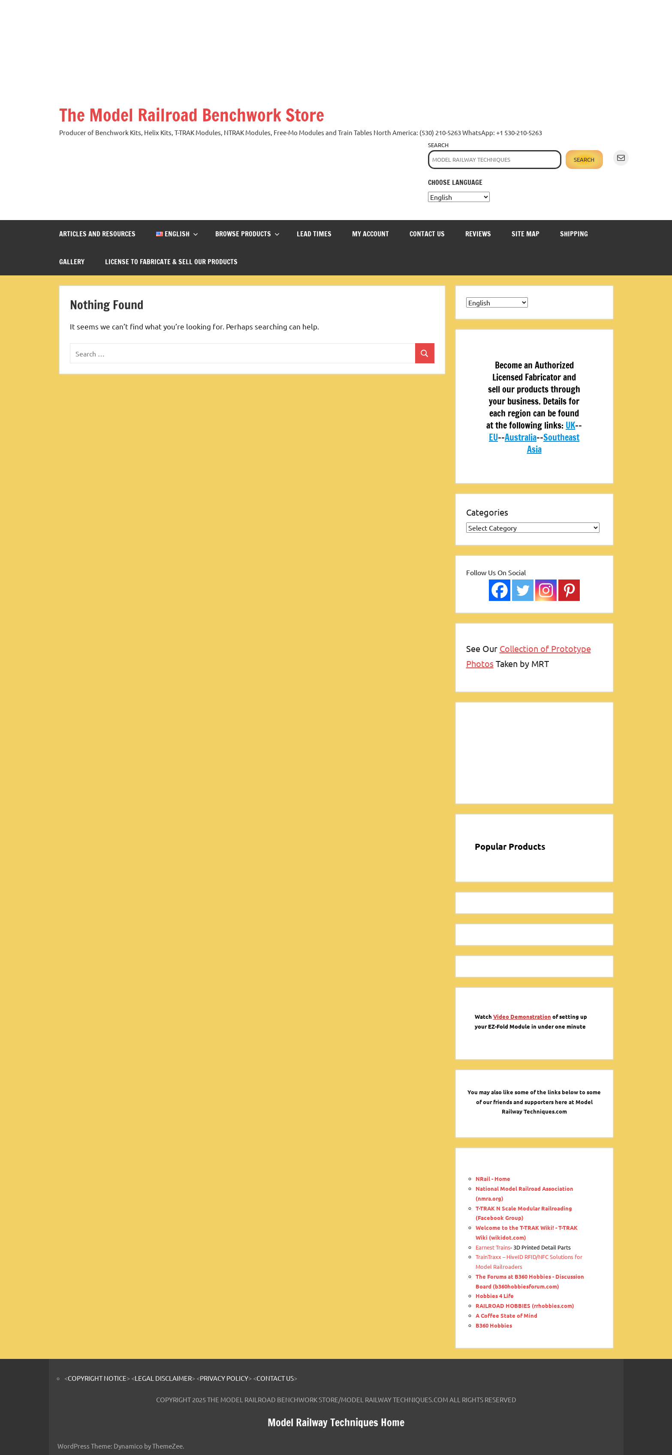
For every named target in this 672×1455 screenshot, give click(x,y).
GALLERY (71, 261)
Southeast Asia (553, 443)
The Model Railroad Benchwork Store (191, 115)
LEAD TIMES (314, 233)
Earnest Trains (493, 1247)
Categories (487, 512)
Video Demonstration (522, 1016)
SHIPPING (574, 233)
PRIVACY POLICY (224, 1378)
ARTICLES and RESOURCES (97, 233)
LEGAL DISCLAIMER (163, 1378)
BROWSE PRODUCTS (247, 233)
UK (570, 425)
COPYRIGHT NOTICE (97, 1378)
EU (493, 437)
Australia (520, 437)
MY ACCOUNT (370, 233)
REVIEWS (478, 233)
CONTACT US (427, 233)
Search (438, 144)
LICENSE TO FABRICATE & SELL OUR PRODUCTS (171, 261)
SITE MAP (525, 233)
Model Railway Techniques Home (336, 1422)
